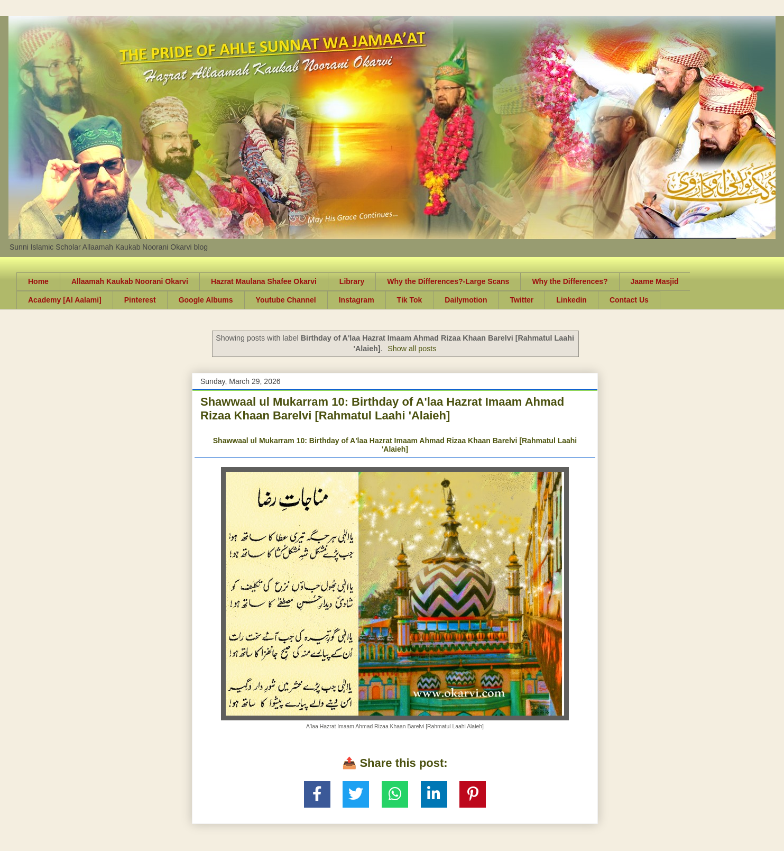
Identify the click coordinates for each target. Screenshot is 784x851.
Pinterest (140, 300)
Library (351, 281)
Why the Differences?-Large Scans (448, 281)
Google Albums (206, 300)
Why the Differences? (569, 281)
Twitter (521, 300)
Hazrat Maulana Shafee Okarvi (264, 281)
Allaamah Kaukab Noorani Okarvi (129, 281)
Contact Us (629, 300)
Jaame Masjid (655, 281)
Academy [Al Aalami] (65, 300)
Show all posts (412, 348)
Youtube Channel (286, 300)
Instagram (356, 300)
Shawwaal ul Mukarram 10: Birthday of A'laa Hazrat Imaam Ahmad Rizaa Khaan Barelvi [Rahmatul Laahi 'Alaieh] (382, 408)
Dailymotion (466, 300)
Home (38, 281)
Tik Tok (409, 300)
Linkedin (571, 300)
